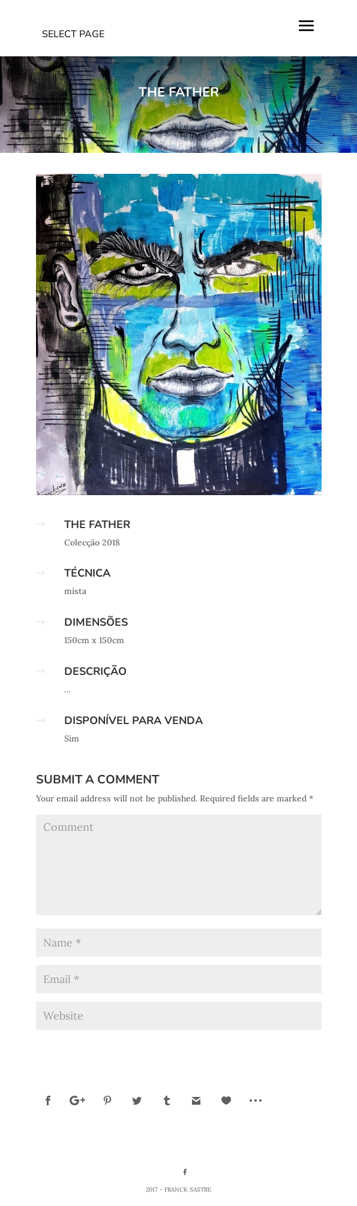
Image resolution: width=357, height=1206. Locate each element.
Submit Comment (272, 1047)
